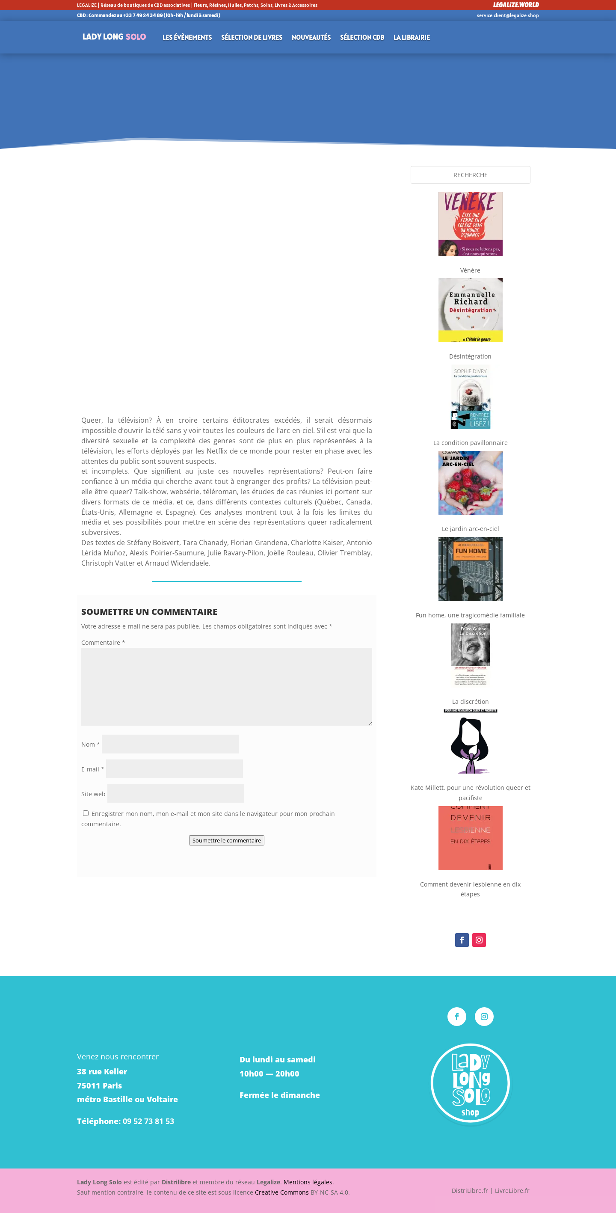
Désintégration (470, 356)
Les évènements (187, 37)
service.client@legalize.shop (508, 15)
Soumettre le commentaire (226, 840)
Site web (93, 794)
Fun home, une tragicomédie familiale (470, 615)
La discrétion (470, 701)
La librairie (412, 37)
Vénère (470, 270)
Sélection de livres (251, 37)
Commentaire (103, 642)
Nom (90, 744)
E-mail (92, 769)
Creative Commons (282, 1192)
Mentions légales (308, 1182)
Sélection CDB (362, 37)
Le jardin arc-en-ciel (470, 529)
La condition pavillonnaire (470, 443)
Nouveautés (311, 37)
